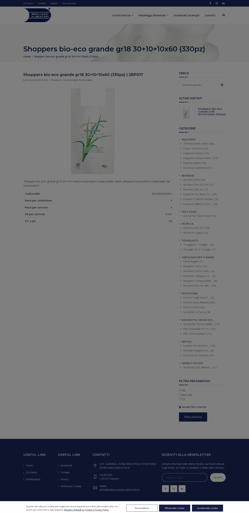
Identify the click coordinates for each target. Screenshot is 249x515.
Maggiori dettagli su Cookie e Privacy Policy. (86, 509)
